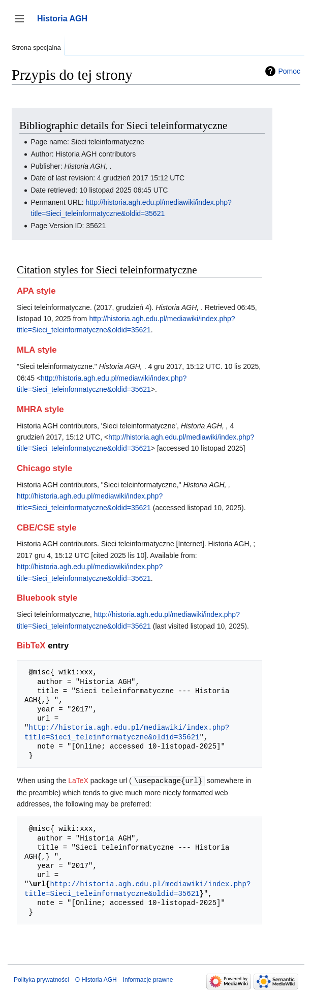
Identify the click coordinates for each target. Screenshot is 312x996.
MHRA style (40, 409)
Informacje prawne (148, 979)
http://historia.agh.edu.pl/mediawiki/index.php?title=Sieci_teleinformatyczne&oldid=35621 (126, 732)
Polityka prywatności (41, 979)
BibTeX (31, 645)
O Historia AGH (96, 979)
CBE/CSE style (47, 528)
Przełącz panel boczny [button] (22, 23)
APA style (36, 291)
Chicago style (44, 468)
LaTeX (78, 780)
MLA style (37, 350)
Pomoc (289, 71)
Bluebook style (47, 598)
